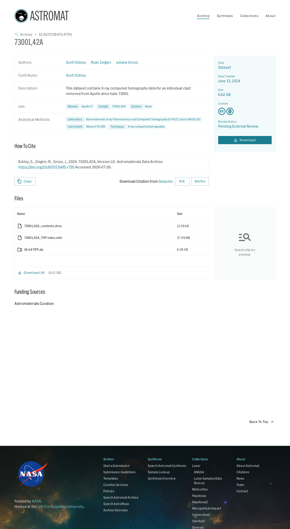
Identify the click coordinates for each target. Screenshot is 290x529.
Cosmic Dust (201, 515)
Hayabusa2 (200, 502)
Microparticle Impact (206, 508)
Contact (242, 491)
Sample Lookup (159, 472)
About (271, 16)
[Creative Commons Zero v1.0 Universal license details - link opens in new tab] (245, 111)
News (240, 478)
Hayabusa (199, 495)
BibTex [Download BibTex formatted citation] (200, 181)
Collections (249, 16)
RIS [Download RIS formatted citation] (182, 181)
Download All (32, 273)
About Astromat (248, 466)
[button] (112, 106)
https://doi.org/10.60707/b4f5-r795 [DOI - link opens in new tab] (46, 167)
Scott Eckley (76, 62)
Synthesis (225, 16)
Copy (25, 181)
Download (245, 140)
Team (240, 485)
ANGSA (199, 472)
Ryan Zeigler (101, 62)
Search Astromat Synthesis (167, 466)
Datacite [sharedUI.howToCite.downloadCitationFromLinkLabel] (165, 181)
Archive (203, 16)
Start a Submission (116, 466)
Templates (110, 478)
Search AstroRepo (116, 504)
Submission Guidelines (119, 472)
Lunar (196, 466)
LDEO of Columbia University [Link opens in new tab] (60, 506)
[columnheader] (95, 213)
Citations (243, 472)
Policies (108, 491)
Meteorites (200, 489)
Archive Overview (115, 510)
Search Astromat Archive (120, 497)
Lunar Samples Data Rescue (208, 480)
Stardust (198, 521)
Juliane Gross (127, 62)
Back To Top (262, 422)
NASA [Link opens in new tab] (36, 501)
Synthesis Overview (162, 478)
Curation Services (115, 485)
